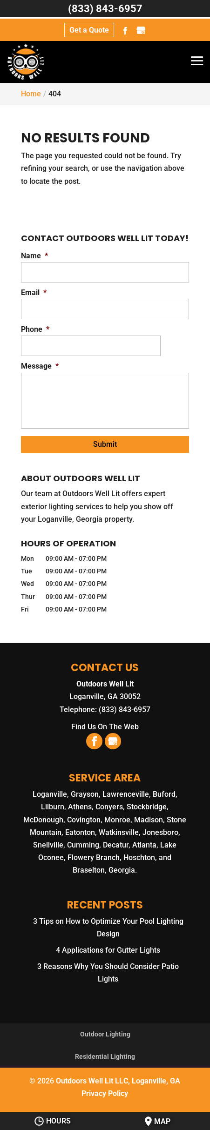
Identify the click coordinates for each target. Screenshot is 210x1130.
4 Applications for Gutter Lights (108, 950)
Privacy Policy (104, 1093)
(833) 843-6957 (105, 8)
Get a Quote (89, 30)
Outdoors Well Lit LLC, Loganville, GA (118, 1080)
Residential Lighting (105, 1056)
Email (34, 292)
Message (40, 366)
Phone (35, 329)
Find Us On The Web (105, 726)
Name (34, 255)
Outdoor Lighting (105, 1034)
